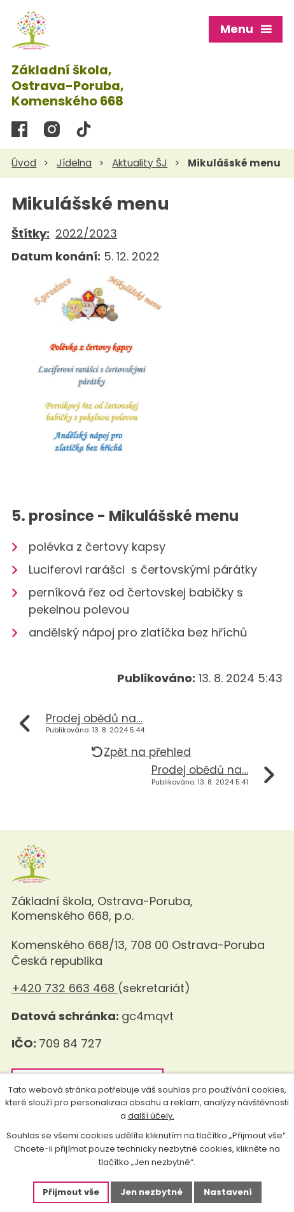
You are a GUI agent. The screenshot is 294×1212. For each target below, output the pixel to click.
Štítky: (30, 233)
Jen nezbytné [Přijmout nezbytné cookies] (151, 1192)
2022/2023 (86, 233)
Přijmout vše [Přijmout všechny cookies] (71, 1192)
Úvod (23, 163)
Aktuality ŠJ (139, 163)
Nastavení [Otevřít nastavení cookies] (228, 1192)
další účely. (151, 1116)
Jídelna (74, 163)
